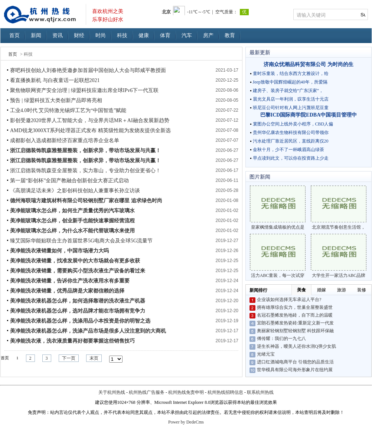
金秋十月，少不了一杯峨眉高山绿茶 (288, 149)
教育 (230, 35)
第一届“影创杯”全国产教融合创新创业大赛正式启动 (69, 180)
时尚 (100, 35)
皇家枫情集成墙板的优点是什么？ (278, 208)
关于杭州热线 (111, 392)
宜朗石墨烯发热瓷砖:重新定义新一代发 (295, 323)
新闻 (36, 35)
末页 (93, 358)
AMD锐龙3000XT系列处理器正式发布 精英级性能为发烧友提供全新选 (90, 130)
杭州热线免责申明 (186, 392)
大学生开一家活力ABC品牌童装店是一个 (338, 256)
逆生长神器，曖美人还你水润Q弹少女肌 (296, 346)
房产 (208, 35)
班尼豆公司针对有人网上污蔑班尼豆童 (291, 107)
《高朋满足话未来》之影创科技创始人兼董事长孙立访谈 (75, 190)
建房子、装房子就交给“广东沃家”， (288, 90)
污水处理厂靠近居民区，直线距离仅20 (291, 141)
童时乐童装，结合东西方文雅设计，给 (291, 73)
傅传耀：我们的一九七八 (281, 338)
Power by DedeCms (186, 422)
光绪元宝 (266, 354)
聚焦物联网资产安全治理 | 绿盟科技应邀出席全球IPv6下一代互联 (84, 90)
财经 (79, 35)
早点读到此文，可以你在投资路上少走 (291, 158)
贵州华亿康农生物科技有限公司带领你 (291, 132)
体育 (165, 35)
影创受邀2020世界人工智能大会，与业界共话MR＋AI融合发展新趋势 (89, 120)
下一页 (68, 358)
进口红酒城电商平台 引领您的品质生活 (295, 361)
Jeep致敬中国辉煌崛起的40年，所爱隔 (290, 82)
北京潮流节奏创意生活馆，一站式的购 (338, 208)
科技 (122, 35)
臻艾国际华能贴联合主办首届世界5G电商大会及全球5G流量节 (81, 240)
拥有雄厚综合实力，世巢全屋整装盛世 (295, 307)
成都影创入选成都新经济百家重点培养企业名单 (64, 140)
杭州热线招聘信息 (225, 392)
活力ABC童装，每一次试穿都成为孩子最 (278, 256)
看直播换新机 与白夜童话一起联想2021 (55, 80)
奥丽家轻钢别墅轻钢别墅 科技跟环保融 (295, 330)
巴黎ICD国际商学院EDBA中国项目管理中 (308, 115)
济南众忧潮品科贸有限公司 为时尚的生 (308, 64)
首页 (14, 35)
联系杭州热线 (260, 392)
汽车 (187, 35)
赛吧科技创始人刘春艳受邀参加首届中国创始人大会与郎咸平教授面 (88, 70)
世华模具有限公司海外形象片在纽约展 (295, 369)
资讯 (57, 35)
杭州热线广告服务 (146, 392)
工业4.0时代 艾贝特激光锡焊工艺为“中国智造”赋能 (68, 110)
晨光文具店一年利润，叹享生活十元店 (291, 99)
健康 (143, 35)
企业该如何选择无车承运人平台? (289, 299)
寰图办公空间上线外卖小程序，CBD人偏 (293, 124)
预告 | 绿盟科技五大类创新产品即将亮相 (56, 100)
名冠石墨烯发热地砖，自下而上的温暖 (295, 315)
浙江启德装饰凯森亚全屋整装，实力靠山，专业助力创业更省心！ (85, 170)
